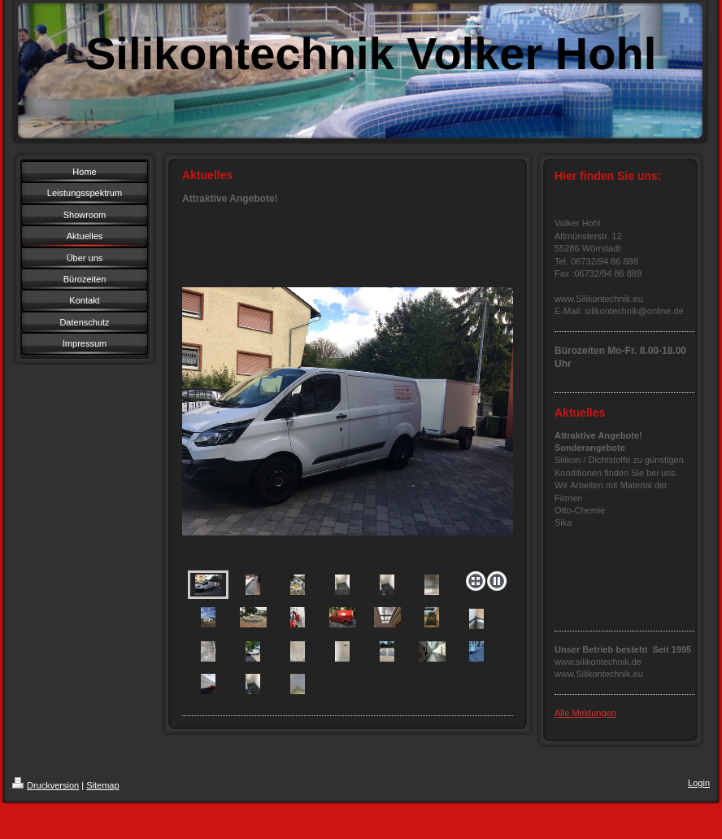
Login (699, 783)
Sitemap (102, 785)
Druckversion (45, 785)
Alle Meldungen (585, 713)
